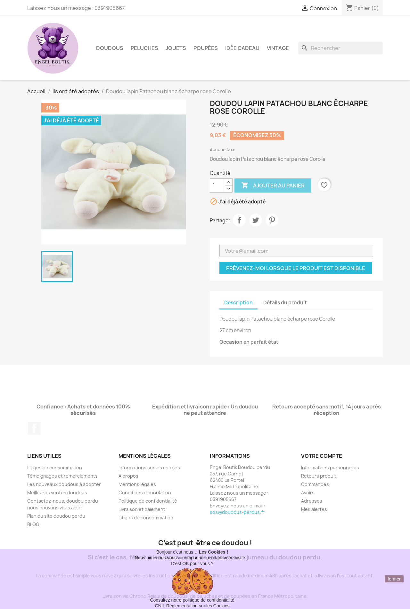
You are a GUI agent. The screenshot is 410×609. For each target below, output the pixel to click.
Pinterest (272, 220)
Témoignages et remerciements (62, 476)
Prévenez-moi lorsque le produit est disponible (295, 268)
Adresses (311, 501)
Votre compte (321, 455)
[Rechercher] (340, 48)
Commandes (315, 484)
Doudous (109, 48)
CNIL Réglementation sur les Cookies (192, 605)
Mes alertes (314, 509)
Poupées (205, 48)
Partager (239, 220)
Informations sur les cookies (149, 468)
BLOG (33, 524)
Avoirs (308, 493)
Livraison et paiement (142, 509)
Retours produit (318, 476)
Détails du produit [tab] (285, 302)
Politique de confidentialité (148, 501)
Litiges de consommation (54, 468)
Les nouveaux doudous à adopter (64, 484)
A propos (128, 476)
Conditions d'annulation (145, 493)
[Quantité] (217, 185)
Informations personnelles (330, 468)
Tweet (255, 220)
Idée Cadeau (242, 48)
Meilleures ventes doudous (57, 493)
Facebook (34, 428)
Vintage (278, 48)
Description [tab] (238, 302)
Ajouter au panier (273, 185)
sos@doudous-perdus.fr (237, 512)
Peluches (144, 48)
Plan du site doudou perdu (56, 516)
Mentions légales (137, 484)
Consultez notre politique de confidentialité (192, 600)
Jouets (176, 48)
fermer (394, 578)
